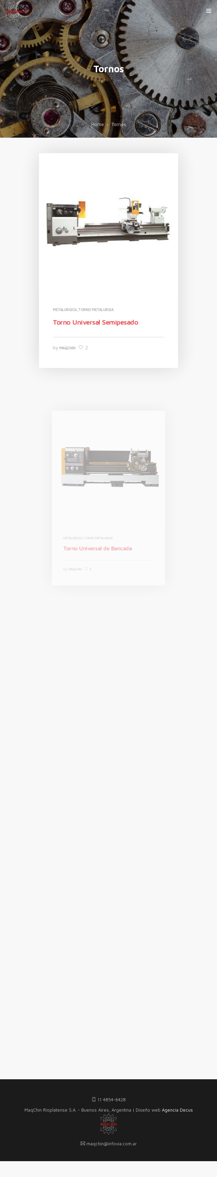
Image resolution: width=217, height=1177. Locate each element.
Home (97, 124)
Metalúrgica (65, 308)
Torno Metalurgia (96, 308)
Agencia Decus (177, 1110)
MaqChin (68, 345)
